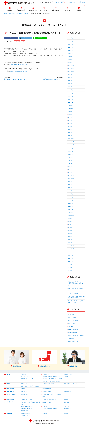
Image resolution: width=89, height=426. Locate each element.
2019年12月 (71, 246)
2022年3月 (71, 166)
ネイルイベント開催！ (74, 293)
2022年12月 (71, 138)
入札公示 (66, 413)
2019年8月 (71, 258)
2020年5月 (71, 230)
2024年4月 (71, 90)
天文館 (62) (71, 338)
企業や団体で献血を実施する (49, 399)
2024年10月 (71, 71)
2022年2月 (71, 169)
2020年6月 (71, 227)
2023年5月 (71, 123)
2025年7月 (71, 44)
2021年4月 (71, 197)
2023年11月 (71, 105)
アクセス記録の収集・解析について (51, 376)
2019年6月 (71, 264)
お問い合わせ (81, 2)
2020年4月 (71, 233)
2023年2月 (71, 132)
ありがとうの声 (11, 394)
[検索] (48, 2)
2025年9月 (71, 38)
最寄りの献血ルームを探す (49, 383)
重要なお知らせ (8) (73, 341)
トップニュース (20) (73, 320)
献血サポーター (68, 399)
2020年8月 (71, 221)
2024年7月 (71, 80)
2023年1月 (71, 135)
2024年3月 (71, 93)
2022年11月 (71, 142)
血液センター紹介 (25, 413)
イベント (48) (71, 323)
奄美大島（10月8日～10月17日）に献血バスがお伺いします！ (75, 283)
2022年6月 (71, 157)
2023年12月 (71, 102)
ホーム (5, 13)
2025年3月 (71, 56)
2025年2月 (71, 59)
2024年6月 (71, 83)
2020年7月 (71, 224)
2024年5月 (71, 87)
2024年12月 (71, 65)
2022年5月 (71, 160)
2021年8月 (71, 184)
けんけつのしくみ (68, 406)
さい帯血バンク (46, 406)
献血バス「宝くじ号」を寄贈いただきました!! (76, 301)
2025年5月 (71, 50)
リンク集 (66, 376)
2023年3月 (71, 129)
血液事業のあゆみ (68, 408)
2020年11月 (71, 212)
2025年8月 (71, 41)
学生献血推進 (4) (72, 332)
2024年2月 (71, 96)
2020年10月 (71, 215)
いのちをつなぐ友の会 (26, 399)
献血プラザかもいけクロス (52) (76, 335)
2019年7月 (71, 261)
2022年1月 (71, 172)
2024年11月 (71, 68)
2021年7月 (71, 187)
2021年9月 (71, 181)
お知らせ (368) (72, 317)
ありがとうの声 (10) (73, 329)
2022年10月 (71, 145)
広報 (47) (70, 326)
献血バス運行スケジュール (70, 383)
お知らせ (17, 41)
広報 (23, 41)
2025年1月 (71, 62)
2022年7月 (71, 154)
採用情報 (45, 413)
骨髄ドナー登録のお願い (27, 406)
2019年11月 (71, 249)
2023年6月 (71, 120)
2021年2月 (71, 203)
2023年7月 (71, 117)
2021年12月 (71, 175)
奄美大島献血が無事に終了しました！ (52, 79)
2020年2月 (71, 239)
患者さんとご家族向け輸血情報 (50, 408)
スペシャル (10, 402)
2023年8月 (71, 114)
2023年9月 (71, 111)
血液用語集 (66, 402)
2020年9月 (71, 218)
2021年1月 (71, 206)
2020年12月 (71, 209)
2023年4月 (71, 126)
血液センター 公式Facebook (49, 402)
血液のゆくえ (10, 391)
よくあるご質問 (60, 2)
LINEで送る (40, 38)
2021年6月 (71, 191)
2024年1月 (71, 99)
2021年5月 (71, 194)
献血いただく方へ (12, 388)
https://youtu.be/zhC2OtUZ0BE (19, 64)
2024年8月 (71, 77)
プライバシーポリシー (26, 376)
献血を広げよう (11, 399)
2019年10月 (71, 252)
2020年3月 (71, 236)
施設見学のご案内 (25, 415)
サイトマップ (72, 2)
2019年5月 (71, 267)
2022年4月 (71, 163)
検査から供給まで (47, 391)
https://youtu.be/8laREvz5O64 (18, 71)
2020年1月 (71, 242)
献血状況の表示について (27, 378)
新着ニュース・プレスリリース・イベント (18, 13)
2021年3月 (71, 200)
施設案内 (9, 413)
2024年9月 (71, 74)
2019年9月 (71, 255)
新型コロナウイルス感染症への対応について (16, 79)
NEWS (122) (71, 314)
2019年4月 (71, 270)
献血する (9, 383)
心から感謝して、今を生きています (76, 289)
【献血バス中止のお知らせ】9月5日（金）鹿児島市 (76, 297)
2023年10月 (71, 108)
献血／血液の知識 (47, 388)
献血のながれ (24, 388)
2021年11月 (71, 178)
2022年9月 (71, 148)
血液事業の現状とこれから (27, 410)
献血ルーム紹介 (25, 383)
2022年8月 (71, 151)
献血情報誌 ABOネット (26, 408)
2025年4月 (71, 53)
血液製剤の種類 (68, 391)
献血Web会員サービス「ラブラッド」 (30, 386)
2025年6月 (71, 47)
